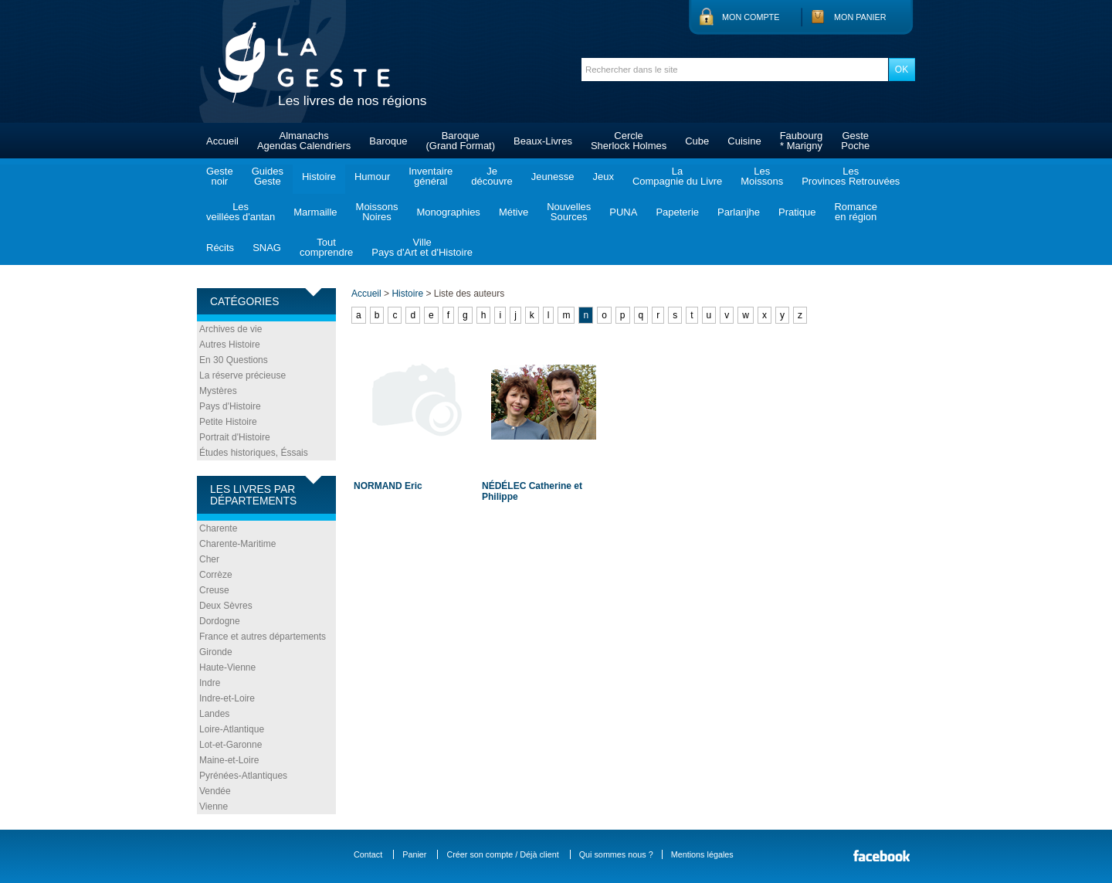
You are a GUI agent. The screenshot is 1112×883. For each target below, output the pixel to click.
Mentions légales (702, 854)
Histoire (319, 176)
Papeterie (677, 212)
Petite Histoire (228, 421)
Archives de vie (230, 329)
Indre (209, 683)
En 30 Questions (233, 360)
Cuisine (744, 141)
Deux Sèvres (226, 605)
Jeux (602, 176)
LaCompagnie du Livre (677, 176)
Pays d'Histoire (230, 406)
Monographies (448, 212)
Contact (368, 854)
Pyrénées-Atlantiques (243, 775)
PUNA (623, 212)
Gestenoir (219, 176)
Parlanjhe (738, 212)
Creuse (214, 590)
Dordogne (219, 621)
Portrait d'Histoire (234, 437)
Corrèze (215, 574)
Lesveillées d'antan (240, 211)
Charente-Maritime (237, 543)
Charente (218, 528)
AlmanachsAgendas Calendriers (304, 140)
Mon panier (860, 17)
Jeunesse (553, 176)
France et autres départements (262, 636)
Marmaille (315, 212)
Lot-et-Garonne (230, 744)
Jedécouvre (491, 176)
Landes (214, 713)
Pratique (796, 212)
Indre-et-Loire (227, 698)
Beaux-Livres (543, 141)
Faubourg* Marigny (801, 140)
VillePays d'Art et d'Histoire (422, 247)
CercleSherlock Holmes (628, 140)
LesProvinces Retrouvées (851, 176)
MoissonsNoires (377, 211)
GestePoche (855, 140)
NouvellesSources (569, 211)
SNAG (267, 247)
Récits (220, 247)
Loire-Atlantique (231, 729)
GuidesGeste (267, 176)
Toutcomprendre (326, 247)
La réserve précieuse (242, 375)
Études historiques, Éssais (253, 452)
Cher (209, 559)
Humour (372, 176)
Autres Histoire (229, 344)
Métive (513, 212)
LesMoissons (762, 176)
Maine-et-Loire (229, 760)
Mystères (218, 390)
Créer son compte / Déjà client (502, 854)
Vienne (213, 806)
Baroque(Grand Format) (460, 140)
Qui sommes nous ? (616, 854)
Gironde (215, 652)
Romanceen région (855, 211)
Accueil (222, 141)
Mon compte (750, 17)
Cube (697, 141)
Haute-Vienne (227, 667)
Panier (414, 854)
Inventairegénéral (431, 176)
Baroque (388, 141)
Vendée (215, 791)
